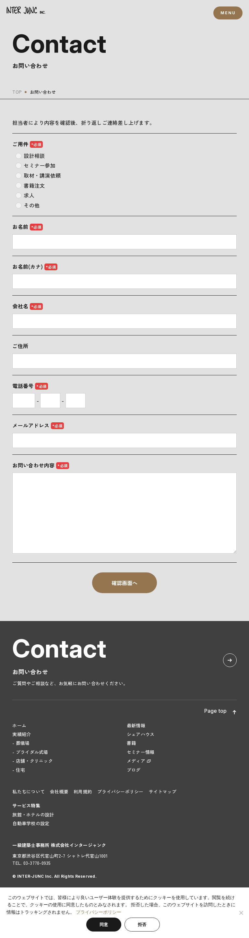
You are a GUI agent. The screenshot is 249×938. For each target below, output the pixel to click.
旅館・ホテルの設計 (33, 814)
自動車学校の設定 (30, 823)
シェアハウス (141, 734)
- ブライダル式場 (30, 752)
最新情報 (136, 725)
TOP (16, 92)
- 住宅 (18, 770)
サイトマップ (163, 791)
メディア (136, 760)
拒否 (142, 924)
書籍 (131, 743)
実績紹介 (21, 734)
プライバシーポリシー (120, 791)
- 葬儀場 (21, 743)
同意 (104, 924)
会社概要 (59, 791)
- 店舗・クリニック (32, 760)
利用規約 (83, 791)
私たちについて (28, 791)
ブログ (134, 770)
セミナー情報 (141, 752)
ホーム (19, 725)
